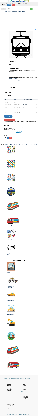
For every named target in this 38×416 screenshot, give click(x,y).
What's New (9, 390)
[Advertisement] (19, 19)
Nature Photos (25, 393)
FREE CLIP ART (6, 102)
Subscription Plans (9, 134)
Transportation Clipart (16, 11)
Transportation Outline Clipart (19, 127)
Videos (24, 389)
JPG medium (6, 109)
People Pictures (25, 397)
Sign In (13, 4)
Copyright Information (10, 408)
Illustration (25, 3)
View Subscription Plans (13, 78)
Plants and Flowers (26, 396)
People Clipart (9, 386)
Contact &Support (10, 405)
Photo (13, 3)
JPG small (6, 110)
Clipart (7, 3)
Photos (24, 385)
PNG (10, 3)
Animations (25, 386)
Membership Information (11, 404)
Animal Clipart (9, 385)
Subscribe (9, 4)
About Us (8, 403)
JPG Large (6, 107)
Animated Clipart (18, 3)
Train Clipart (23, 11)
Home (3, 3)
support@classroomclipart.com (21, 80)
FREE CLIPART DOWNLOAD (8, 104)
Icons (13, 127)
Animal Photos (25, 398)
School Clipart (9, 384)
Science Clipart (9, 389)
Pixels (15, 99)
